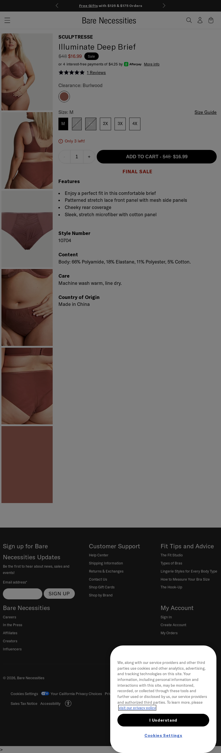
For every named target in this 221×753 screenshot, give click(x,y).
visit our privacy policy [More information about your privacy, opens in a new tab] (137, 707)
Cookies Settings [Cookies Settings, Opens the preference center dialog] (163, 735)
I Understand (163, 720)
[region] (163, 699)
